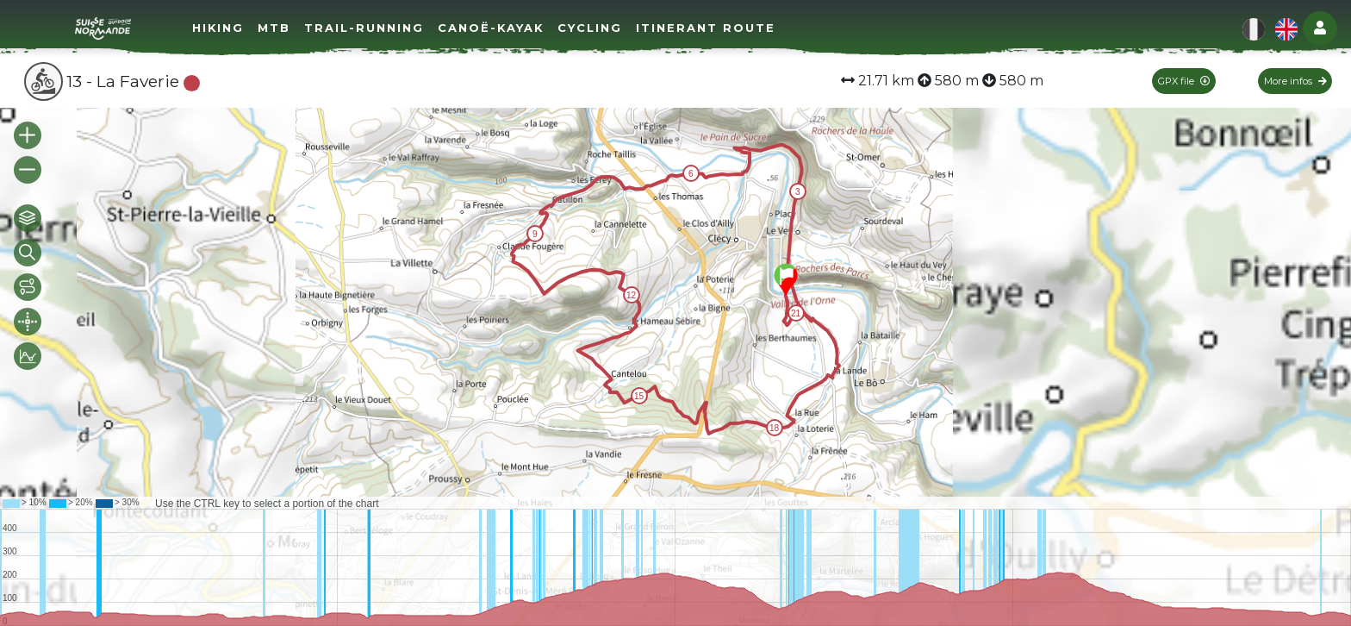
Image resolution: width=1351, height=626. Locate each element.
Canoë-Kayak (491, 27)
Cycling (589, 27)
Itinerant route (705, 27)
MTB (274, 27)
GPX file (1184, 81)
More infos (1295, 81)
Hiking (218, 27)
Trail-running (364, 27)
